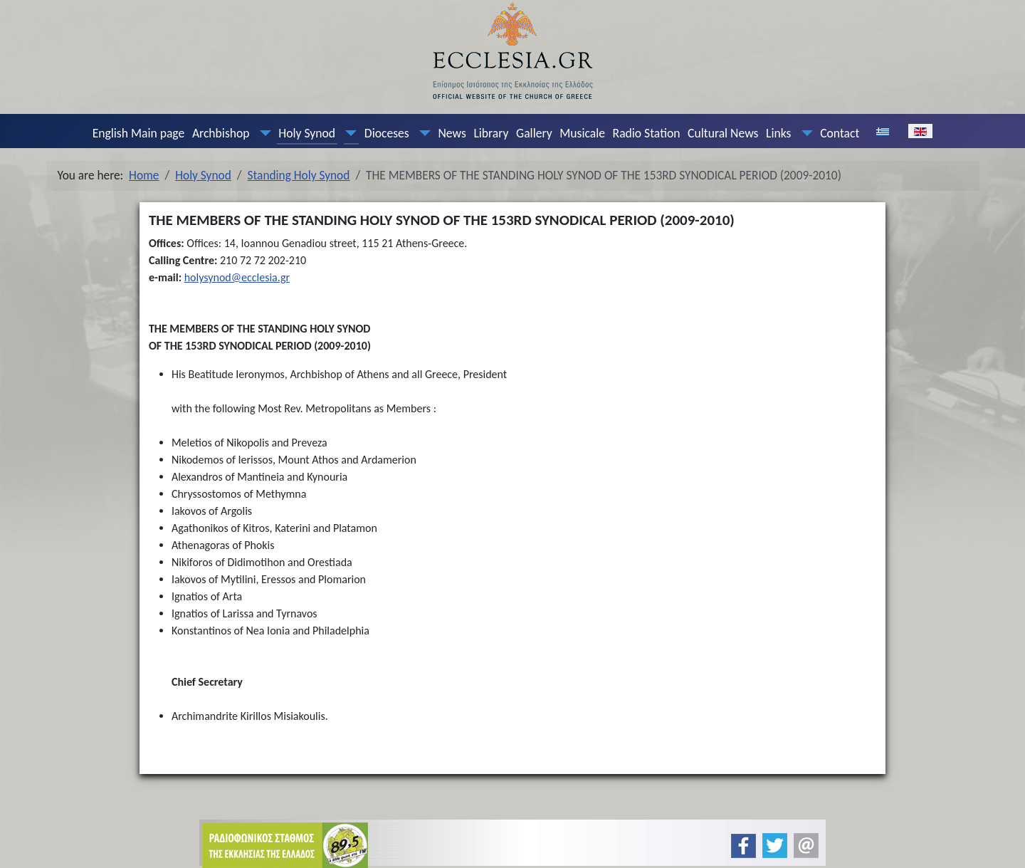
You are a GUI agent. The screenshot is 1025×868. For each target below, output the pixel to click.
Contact (839, 133)
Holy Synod (306, 133)
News (452, 133)
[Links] (803, 133)
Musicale (582, 133)
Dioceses (386, 133)
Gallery (534, 133)
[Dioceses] (421, 133)
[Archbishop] (262, 133)
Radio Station (646, 133)
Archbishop (221, 133)
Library (490, 133)
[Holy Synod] (348, 133)
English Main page (139, 133)
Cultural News (723, 133)
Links (778, 133)
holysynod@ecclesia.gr (237, 277)
